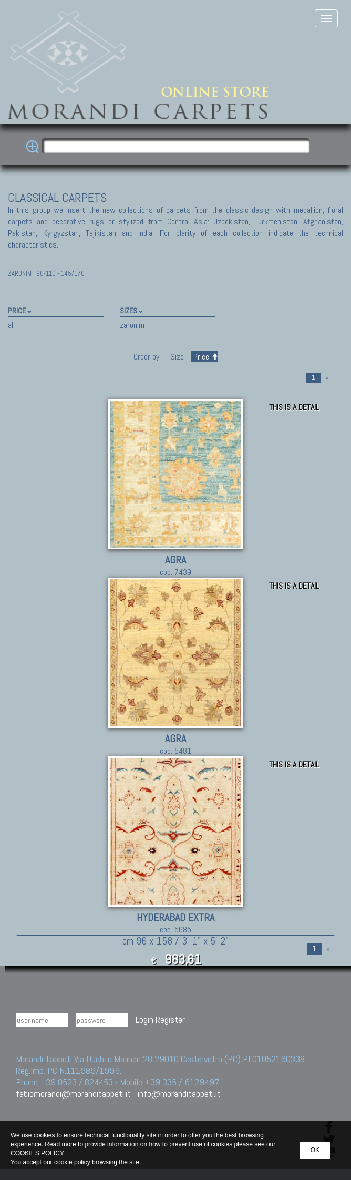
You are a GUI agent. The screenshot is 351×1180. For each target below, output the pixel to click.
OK (315, 1150)
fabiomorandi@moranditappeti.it (73, 1093)
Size (177, 356)
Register (170, 1019)
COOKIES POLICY (37, 1153)
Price (204, 356)
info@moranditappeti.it (179, 1093)
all (11, 325)
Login (144, 1019)
